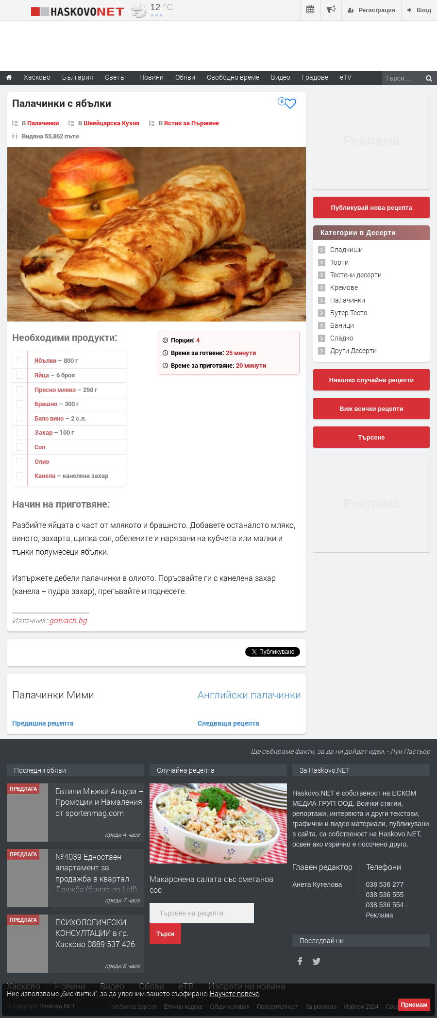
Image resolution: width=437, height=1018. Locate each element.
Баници (342, 325)
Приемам (414, 1004)
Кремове (344, 287)
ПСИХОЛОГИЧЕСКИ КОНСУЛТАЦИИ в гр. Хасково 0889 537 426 (95, 933)
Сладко (341, 337)
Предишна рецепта (43, 723)
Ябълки (46, 360)
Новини (151, 77)
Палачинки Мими (53, 694)
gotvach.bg (68, 620)
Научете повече (234, 993)
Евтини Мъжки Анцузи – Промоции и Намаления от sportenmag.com (99, 802)
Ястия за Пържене (191, 123)
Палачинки (43, 123)
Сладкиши (346, 249)
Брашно (46, 403)
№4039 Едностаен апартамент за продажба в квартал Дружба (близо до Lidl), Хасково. (96, 878)
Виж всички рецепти (371, 408)
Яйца (42, 375)
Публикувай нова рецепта (371, 207)
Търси (165, 934)
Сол (39, 446)
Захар (44, 432)
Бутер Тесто (349, 312)
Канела (45, 475)
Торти (339, 262)
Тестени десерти (356, 274)
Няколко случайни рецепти (371, 380)
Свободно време (233, 77)
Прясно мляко (55, 389)
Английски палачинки (249, 695)
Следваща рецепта (228, 723)
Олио (41, 461)
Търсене (371, 437)
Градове (315, 77)
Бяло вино (49, 418)
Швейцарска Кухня (111, 123)
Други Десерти (353, 350)
